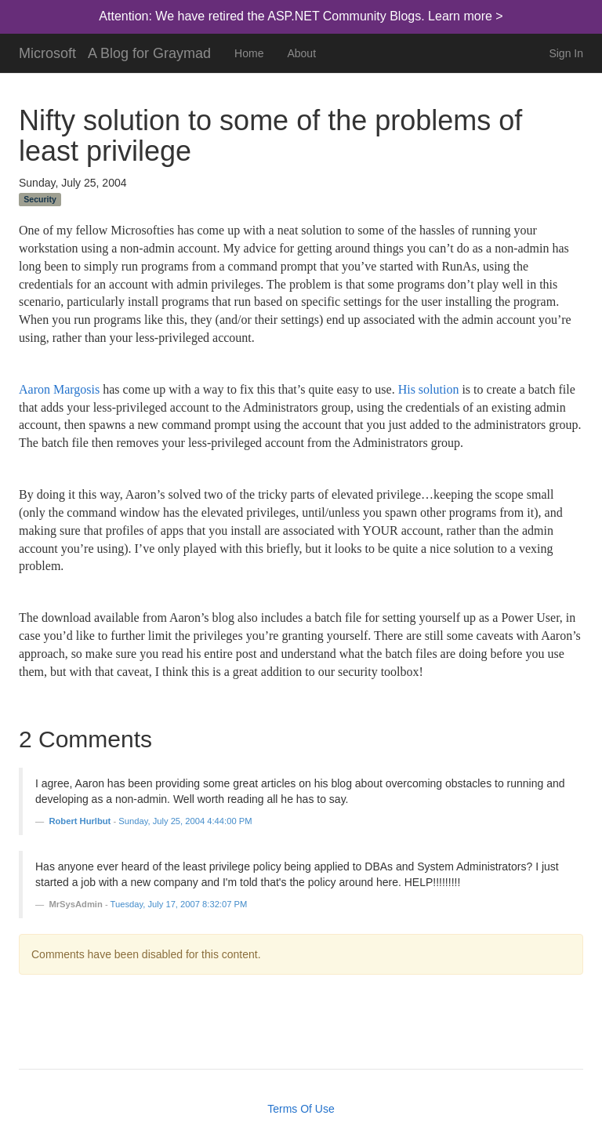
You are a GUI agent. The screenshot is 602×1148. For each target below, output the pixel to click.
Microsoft (47, 51)
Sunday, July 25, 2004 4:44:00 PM (185, 821)
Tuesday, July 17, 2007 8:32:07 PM (179, 904)
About (301, 53)
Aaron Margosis (59, 389)
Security (40, 199)
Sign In (566, 53)
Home (248, 53)
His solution (428, 389)
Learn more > (465, 16)
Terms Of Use (301, 1109)
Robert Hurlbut (80, 821)
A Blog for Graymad (149, 51)
